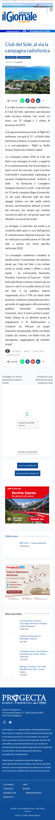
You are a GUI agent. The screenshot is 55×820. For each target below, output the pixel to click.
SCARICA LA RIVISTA (27, 452)
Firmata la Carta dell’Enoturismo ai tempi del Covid (44, 379)
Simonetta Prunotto (13, 355)
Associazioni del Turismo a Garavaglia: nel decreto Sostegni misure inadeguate (33, 623)
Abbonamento (34, 793)
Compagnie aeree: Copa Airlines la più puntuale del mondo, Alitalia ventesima (34, 654)
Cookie (24, 815)
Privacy (18, 815)
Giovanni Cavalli (38, 351)
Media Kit (8, 797)
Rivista (26, 788)
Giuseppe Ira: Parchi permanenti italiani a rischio (12, 379)
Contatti (8, 788)
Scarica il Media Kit (27, 465)
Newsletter (9, 793)
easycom (26, 351)
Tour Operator (24, 57)
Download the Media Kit (27, 473)
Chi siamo (8, 784)
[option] (27, 5)
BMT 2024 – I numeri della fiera (33, 543)
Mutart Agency (34, 815)
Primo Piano (11, 57)
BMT (25, 784)
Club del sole (16, 351)
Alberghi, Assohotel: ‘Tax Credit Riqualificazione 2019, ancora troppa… (33, 669)
